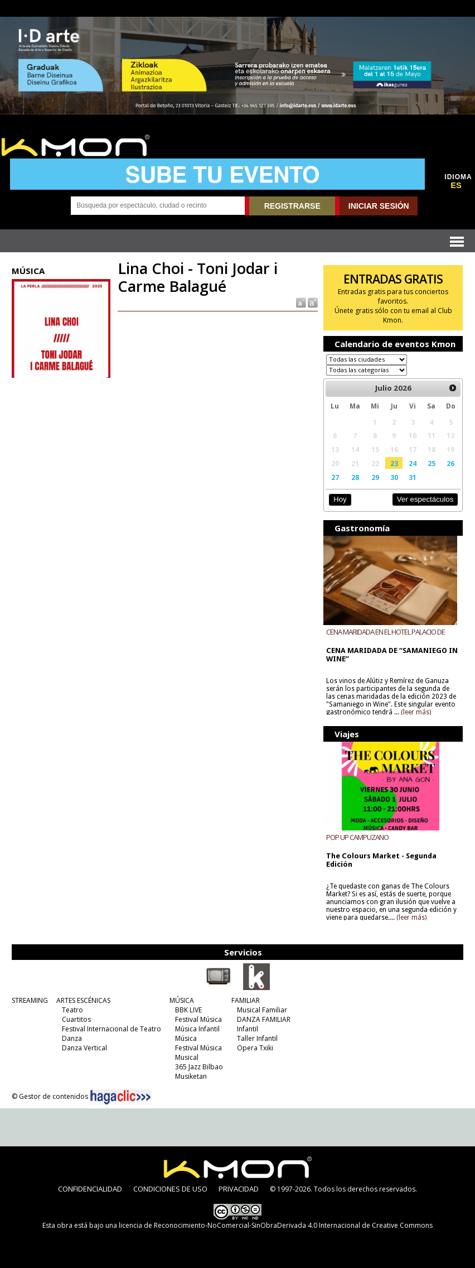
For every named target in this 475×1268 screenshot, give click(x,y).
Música (186, 1038)
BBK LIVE (188, 1010)
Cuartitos (76, 1019)
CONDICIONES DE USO (170, 1189)
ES (456, 185)
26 (450, 463)
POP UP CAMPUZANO (357, 837)
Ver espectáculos (425, 499)
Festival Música (198, 1019)
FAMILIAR (245, 1000)
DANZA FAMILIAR (263, 1019)
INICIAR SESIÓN (378, 205)
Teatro (72, 1010)
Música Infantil (197, 1029)
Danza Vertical (84, 1048)
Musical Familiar (262, 1010)
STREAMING (30, 1000)
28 (355, 477)
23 (394, 463)
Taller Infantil (257, 1038)
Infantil (247, 1029)
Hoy (339, 499)
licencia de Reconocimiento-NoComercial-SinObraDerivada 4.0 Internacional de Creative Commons (276, 1225)
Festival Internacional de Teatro (111, 1029)
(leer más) (416, 712)
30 (394, 477)
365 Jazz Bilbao (199, 1067)
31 (412, 477)
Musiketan (191, 1076)
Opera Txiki (255, 1048)
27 (335, 477)
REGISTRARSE (292, 205)
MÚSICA (181, 1000)
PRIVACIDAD (239, 1189)
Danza (72, 1038)
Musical (186, 1057)
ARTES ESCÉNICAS (83, 1000)
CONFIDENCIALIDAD (90, 1189)
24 (412, 463)
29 (375, 477)
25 (431, 463)
